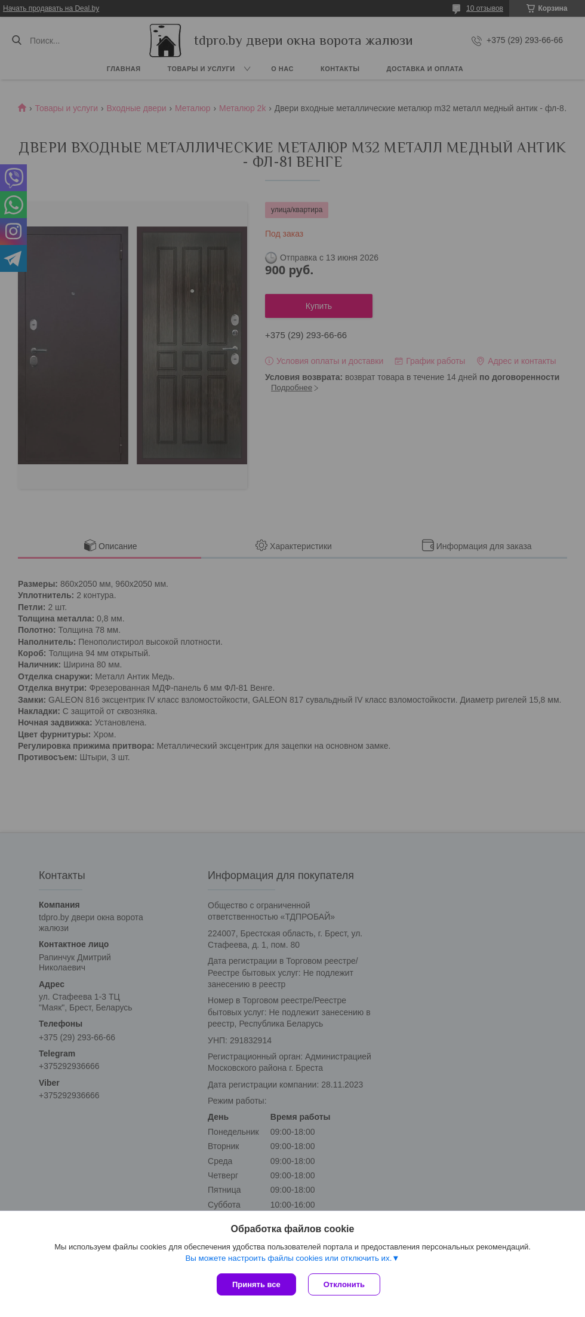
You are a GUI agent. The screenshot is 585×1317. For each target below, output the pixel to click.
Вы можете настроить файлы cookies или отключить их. (288, 1258)
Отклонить (344, 1284)
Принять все (256, 1284)
